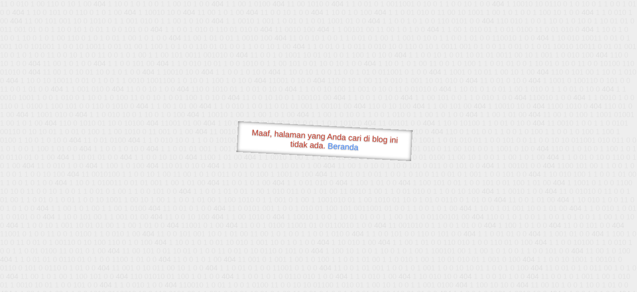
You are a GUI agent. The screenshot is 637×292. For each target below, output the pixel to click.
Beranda (343, 146)
